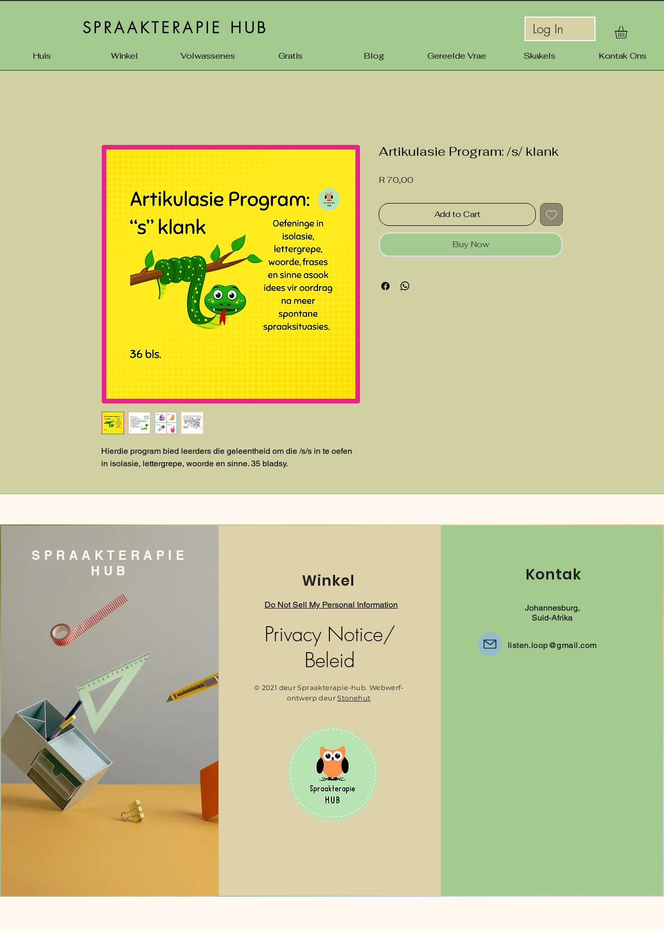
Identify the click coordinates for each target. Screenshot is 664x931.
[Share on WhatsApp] (405, 286)
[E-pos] (490, 644)
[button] (628, 32)
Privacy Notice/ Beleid (330, 647)
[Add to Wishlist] (551, 214)
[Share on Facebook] (385, 286)
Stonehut (353, 698)
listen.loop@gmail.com (552, 645)
